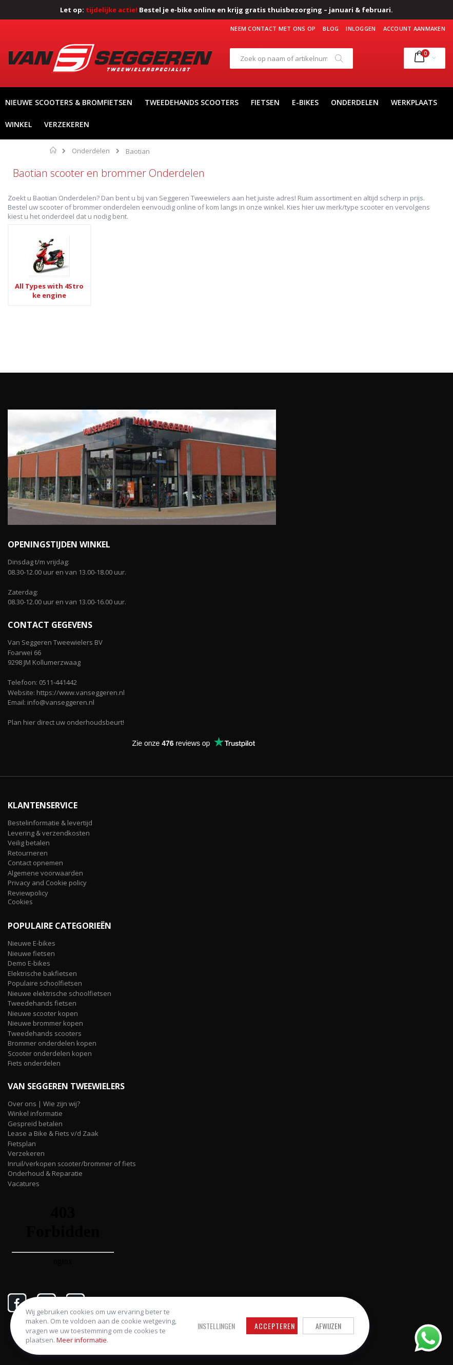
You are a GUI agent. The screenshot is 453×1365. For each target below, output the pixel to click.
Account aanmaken (414, 28)
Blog (331, 28)
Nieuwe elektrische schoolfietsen (59, 993)
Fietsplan (22, 1143)
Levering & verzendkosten (49, 833)
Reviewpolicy (28, 893)
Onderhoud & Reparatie (45, 1173)
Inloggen (361, 28)
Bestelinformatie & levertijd (50, 822)
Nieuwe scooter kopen (43, 1013)
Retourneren (28, 853)
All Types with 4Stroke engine (49, 290)
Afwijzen (330, 1326)
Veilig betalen (29, 842)
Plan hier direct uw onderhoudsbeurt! (66, 722)
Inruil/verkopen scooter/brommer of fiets (72, 1163)
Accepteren (277, 1326)
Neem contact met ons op (273, 28)
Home (53, 150)
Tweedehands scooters (45, 1033)
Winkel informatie (35, 1113)
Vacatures (24, 1183)
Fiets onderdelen (34, 1063)
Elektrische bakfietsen (42, 973)
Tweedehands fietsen (42, 1003)
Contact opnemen (35, 862)
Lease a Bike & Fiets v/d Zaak (53, 1133)
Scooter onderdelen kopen (50, 1053)
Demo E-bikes (29, 963)
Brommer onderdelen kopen (52, 1043)
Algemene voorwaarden (45, 873)
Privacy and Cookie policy (47, 882)
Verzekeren (26, 1153)
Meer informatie (81, 1339)
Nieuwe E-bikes (31, 943)
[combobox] (291, 58)
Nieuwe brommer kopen (45, 1023)
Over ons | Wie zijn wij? (44, 1103)
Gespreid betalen (35, 1123)
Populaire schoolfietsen (45, 983)
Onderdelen (91, 151)
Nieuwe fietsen (31, 953)
